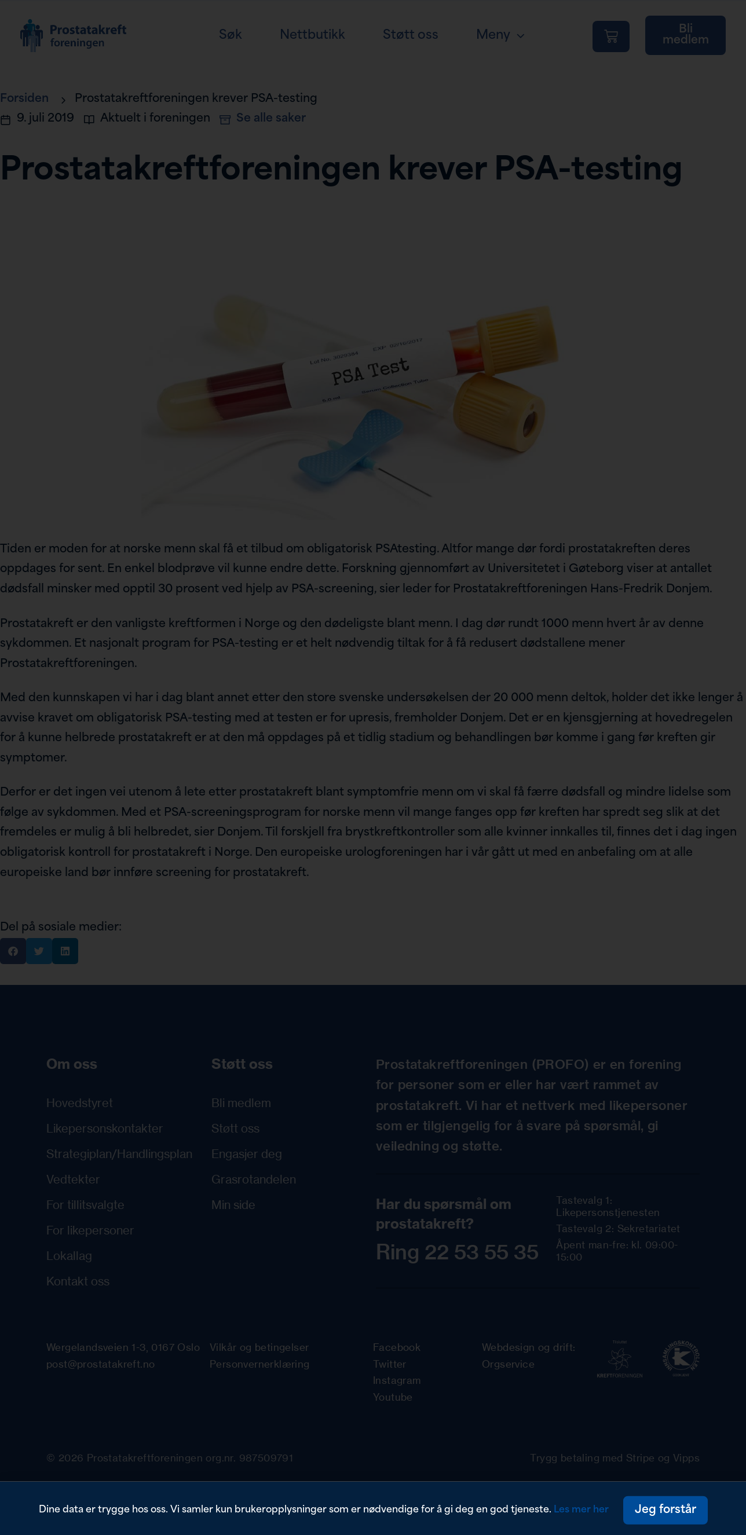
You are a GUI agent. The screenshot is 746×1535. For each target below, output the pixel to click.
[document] (373, 767)
